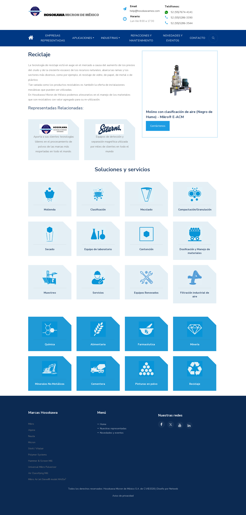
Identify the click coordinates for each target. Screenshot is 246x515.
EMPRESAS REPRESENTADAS (53, 38)
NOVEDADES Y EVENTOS (172, 38)
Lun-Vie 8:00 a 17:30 (142, 21)
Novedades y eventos (110, 432)
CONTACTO (197, 38)
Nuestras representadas (111, 428)
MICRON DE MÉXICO (71, 15)
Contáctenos (157, 126)
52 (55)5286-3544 (182, 23)
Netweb (173, 488)
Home (101, 424)
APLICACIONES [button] (82, 38)
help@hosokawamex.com (145, 11)
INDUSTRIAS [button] (109, 38)
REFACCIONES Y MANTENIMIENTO (141, 38)
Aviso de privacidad (123, 495)
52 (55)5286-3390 (182, 17)
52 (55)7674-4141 (182, 12)
